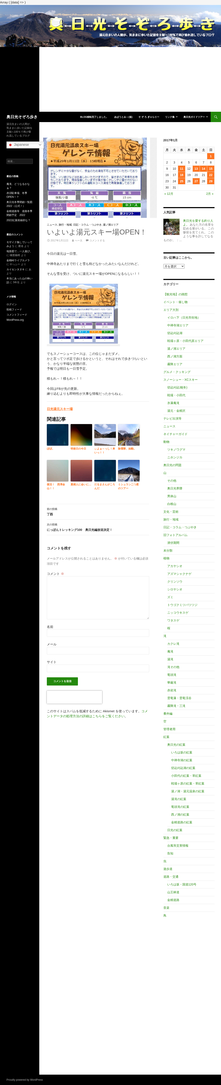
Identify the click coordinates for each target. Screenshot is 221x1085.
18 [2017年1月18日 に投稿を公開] (181, 175)
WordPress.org (15, 319)
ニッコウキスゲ (177, 612)
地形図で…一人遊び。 (19, 251)
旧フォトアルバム (175, 535)
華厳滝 (171, 682)
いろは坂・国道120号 (181, 884)
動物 (166, 441)
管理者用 (169, 729)
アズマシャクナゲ (179, 574)
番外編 (167, 713)
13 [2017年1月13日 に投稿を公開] (196, 168)
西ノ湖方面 (174, 356)
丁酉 (98, 511)
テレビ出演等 (172, 418)
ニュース (52, 224)
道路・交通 (170, 876)
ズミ (170, 597)
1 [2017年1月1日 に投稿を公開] (211, 156)
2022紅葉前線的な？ (18, 220)
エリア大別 (170, 309)
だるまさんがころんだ (104, 486)
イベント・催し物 (175, 302)
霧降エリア (174, 364)
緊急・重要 (170, 838)
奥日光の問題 (172, 465)
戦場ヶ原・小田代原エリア (185, 341)
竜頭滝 (171, 674)
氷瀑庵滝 (173, 403)
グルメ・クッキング (177, 372)
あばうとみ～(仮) (123, 117)
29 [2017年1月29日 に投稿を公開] (211, 181)
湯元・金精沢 (176, 410)
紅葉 (166, 737)
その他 (171, 480)
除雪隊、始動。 (127, 448)
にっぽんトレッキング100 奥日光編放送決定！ (98, 526)
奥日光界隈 (174, 488)
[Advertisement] (110, 79)
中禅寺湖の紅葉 (181, 760)
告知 (170, 853)
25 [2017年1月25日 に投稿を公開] (181, 181)
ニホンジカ (174, 457)
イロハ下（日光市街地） (183, 317)
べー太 (78, 240)
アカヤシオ (174, 566)
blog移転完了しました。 (94, 117)
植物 (166, 558)
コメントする (97, 240)
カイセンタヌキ (15, 269)
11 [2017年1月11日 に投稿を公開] (181, 168)
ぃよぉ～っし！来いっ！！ (104, 450)
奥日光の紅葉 (176, 744)
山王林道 (173, 892)
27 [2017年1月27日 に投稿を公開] (196, 181)
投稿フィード (14, 309)
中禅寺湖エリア (177, 325)
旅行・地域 (65, 224)
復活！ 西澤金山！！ (56, 486)
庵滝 (170, 651)
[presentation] (74, 697)
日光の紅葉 (174, 830)
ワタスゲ (173, 620)
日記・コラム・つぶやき (87, 224)
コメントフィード (16, 314)
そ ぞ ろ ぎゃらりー (148, 117)
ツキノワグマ (176, 449)
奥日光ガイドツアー (194, 117)
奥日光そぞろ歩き (22, 117)
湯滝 (170, 659)
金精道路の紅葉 (181, 822)
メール (52, 644)
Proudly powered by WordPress (24, 1079)
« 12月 (168, 193)
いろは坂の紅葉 (181, 752)
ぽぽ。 (51, 448)
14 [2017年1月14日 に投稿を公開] (203, 168)
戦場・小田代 (176, 395)
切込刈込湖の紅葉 (183, 768)
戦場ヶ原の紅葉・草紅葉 (187, 783)
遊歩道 (167, 869)
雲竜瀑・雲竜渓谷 (179, 698)
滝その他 (173, 667)
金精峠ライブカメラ (18, 260)
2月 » (209, 193)
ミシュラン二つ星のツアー (128, 486)
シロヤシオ (174, 589)
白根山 (171, 504)
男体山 (171, 496)
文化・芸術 (170, 511)
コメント (55, 574)
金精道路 (173, 900)
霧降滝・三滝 (176, 706)
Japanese (18, 145)
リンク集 (170, 117)
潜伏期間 (173, 542)
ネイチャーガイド (175, 434)
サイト (52, 662)
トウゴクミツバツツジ (182, 605)
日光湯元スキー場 (60, 409)
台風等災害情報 (177, 845)
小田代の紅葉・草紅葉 (186, 775)
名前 (50, 627)
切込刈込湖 (174, 333)
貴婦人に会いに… (81, 484)
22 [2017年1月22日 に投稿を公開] (211, 175)
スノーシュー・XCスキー (180, 379)
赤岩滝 (171, 690)
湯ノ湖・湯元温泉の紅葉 (187, 791)
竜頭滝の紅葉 (180, 806)
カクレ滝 (173, 643)
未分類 (167, 550)
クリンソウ (174, 581)
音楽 (166, 907)
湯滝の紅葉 (178, 799)
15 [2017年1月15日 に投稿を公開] (211, 168)
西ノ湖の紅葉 (180, 814)
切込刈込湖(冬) (177, 387)
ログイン (11, 304)
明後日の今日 (78, 448)
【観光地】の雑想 (175, 294)
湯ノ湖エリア (110, 224)
